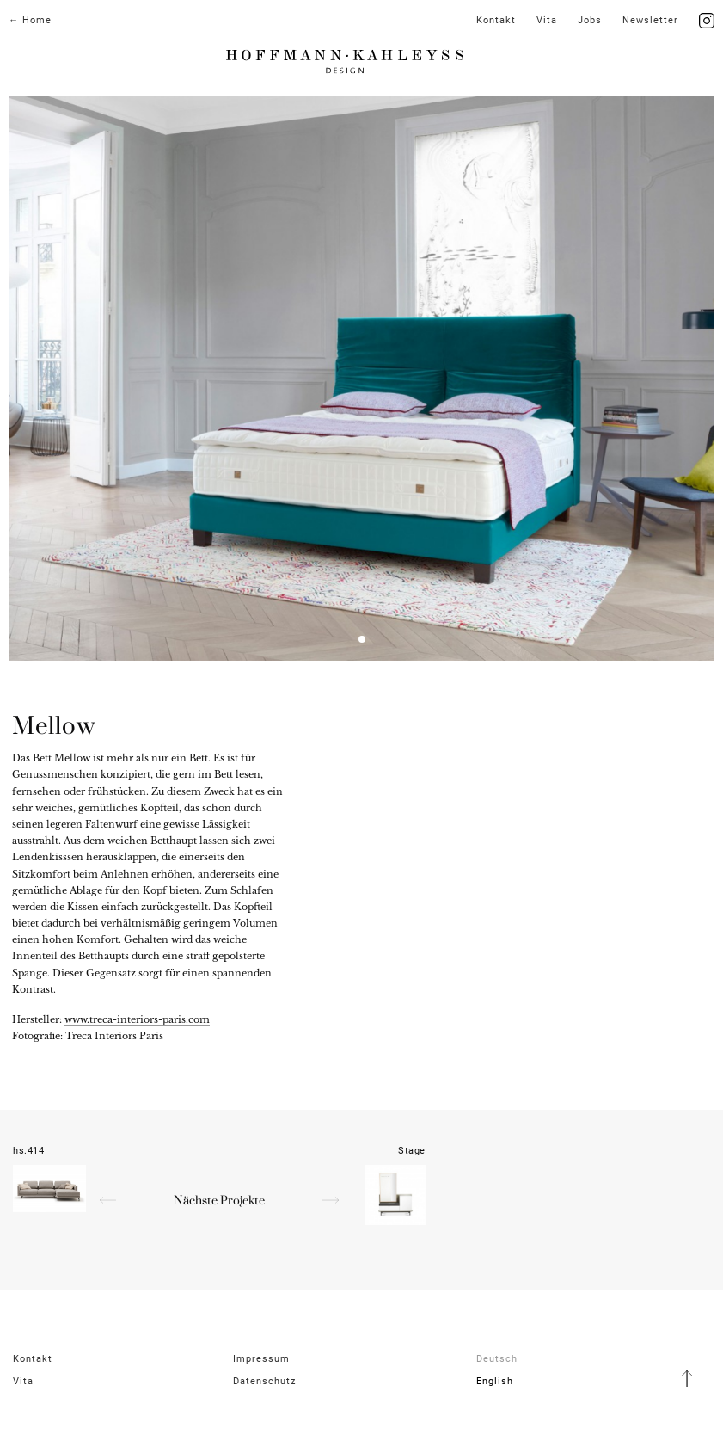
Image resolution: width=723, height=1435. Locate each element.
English (494, 1381)
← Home (30, 20)
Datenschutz (264, 1381)
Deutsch (497, 1358)
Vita (546, 20)
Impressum (261, 1358)
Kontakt (496, 20)
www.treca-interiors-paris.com (137, 1019)
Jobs (590, 20)
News (650, 20)
